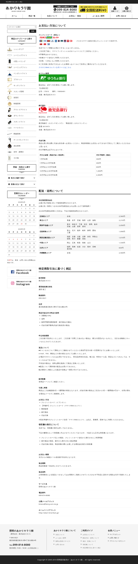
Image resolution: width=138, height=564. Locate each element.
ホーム (14, 16)
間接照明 (13, 134)
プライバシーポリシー (117, 541)
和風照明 (13, 103)
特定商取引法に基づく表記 (91, 547)
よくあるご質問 (98, 16)
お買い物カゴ (114, 538)
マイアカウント (115, 534)
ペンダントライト (17, 73)
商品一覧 (32, 16)
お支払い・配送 (75, 16)
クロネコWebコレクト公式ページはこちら (55, 67)
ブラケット (14, 79)
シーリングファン (17, 67)
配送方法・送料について (91, 538)
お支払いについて (88, 534)
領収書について (87, 544)
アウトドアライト (17, 109)
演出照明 (13, 146)
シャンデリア (15, 49)
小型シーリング (16, 61)
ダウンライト (15, 115)
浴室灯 (13, 97)
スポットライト (16, 121)
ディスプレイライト (18, 140)
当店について (52, 16)
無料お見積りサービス (63, 541)
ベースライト (15, 127)
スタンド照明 (15, 91)
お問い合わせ (121, 16)
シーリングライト (17, 55)
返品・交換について (89, 541)
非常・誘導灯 (15, 152)
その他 (13, 158)
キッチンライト (16, 85)
